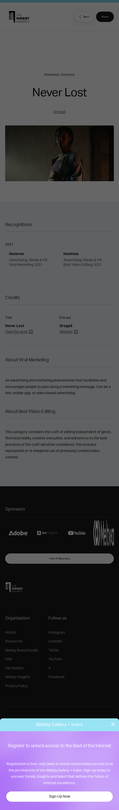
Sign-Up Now (59, 796)
